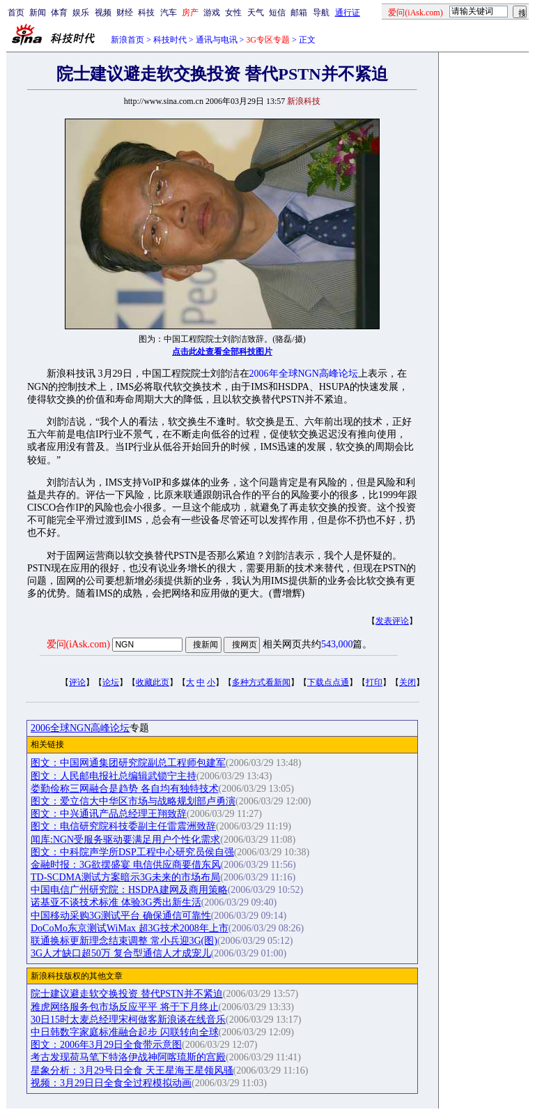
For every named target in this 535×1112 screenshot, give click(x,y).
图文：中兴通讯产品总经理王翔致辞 (109, 814)
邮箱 (298, 12)
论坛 (110, 682)
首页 (16, 12)
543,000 (337, 644)
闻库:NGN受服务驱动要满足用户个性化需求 (125, 839)
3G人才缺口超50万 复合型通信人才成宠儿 (121, 953)
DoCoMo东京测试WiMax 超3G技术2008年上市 (129, 928)
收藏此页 (152, 682)
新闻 (37, 12)
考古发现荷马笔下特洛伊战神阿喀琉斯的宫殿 (128, 1057)
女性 (233, 12)
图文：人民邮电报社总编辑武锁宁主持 (113, 776)
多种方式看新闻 (261, 682)
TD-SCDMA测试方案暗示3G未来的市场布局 (125, 877)
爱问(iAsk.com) (78, 644)
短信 (277, 12)
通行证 (347, 12)
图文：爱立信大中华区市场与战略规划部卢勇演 (133, 801)
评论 (77, 682)
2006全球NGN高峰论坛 (80, 728)
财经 (124, 12)
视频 (103, 12)
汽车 (168, 12)
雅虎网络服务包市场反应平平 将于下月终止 (125, 1007)
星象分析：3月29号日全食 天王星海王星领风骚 (132, 1070)
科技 (146, 12)
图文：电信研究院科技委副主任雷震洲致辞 (123, 826)
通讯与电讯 (217, 40)
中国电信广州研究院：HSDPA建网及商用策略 (129, 890)
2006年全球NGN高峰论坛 (303, 373)
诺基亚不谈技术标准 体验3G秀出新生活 (116, 902)
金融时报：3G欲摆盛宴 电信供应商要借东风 (126, 864)
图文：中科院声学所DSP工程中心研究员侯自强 (132, 852)
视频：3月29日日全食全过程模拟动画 (111, 1083)
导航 (321, 12)
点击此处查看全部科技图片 (222, 351)
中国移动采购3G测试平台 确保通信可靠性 (121, 915)
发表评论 (392, 621)
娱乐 (80, 12)
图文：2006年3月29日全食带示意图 (106, 1044)
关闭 (407, 682)
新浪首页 (127, 40)
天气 (255, 12)
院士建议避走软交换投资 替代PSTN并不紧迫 (127, 994)
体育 (59, 12)
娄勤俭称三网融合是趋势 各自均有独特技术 (125, 788)
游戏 (211, 12)
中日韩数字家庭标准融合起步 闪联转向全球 (125, 1032)
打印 (374, 682)
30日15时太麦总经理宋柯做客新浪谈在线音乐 (128, 1019)
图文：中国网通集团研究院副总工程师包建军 (128, 763)
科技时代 (170, 40)
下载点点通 (328, 682)
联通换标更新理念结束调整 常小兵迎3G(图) (124, 941)
